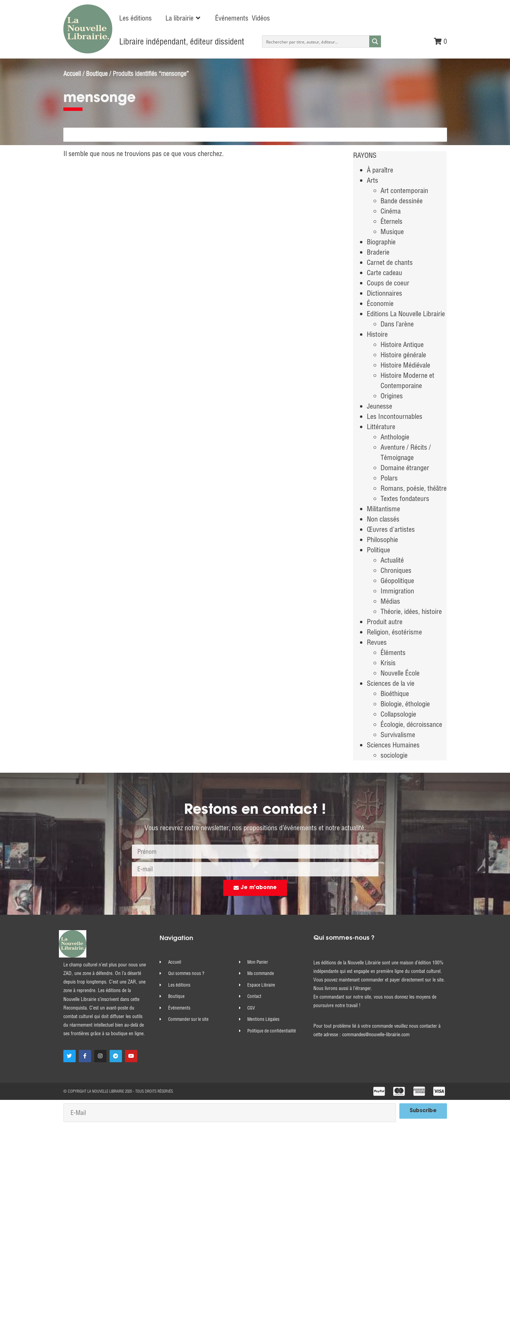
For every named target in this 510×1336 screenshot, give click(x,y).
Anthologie (395, 437)
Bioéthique (395, 693)
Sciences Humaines (393, 745)
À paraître (380, 170)
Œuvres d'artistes (391, 529)
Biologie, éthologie (405, 703)
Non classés (383, 519)
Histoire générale (403, 354)
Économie (380, 303)
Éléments (393, 652)
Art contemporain (404, 190)
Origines (392, 395)
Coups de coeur (388, 283)
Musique (392, 231)
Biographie (381, 241)
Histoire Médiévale (405, 365)
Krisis (388, 662)
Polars (389, 478)
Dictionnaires (384, 293)
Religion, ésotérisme (394, 632)
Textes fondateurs (405, 498)
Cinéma (391, 211)
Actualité (392, 560)
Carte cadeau (384, 272)
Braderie (378, 252)
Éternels (391, 221)
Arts (372, 180)
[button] (183, 18)
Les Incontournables (394, 416)
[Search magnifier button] (375, 41)
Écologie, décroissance (411, 724)
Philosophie (382, 539)
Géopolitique (397, 580)
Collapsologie (398, 714)
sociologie (394, 755)
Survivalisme (398, 734)
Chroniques (396, 570)
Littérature (381, 426)
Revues (377, 642)
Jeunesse (379, 406)
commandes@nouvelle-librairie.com (376, 1034)
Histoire (377, 334)
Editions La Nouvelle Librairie (406, 313)
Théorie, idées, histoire (411, 611)
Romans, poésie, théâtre (414, 488)
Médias (390, 601)
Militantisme (383, 508)
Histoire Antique (402, 344)
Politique (378, 549)
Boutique (97, 74)
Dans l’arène (397, 324)
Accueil (72, 74)
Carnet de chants (390, 262)
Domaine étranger (405, 467)
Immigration (397, 591)
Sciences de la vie (390, 683)
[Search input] (316, 41)
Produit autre (384, 621)
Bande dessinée (402, 200)
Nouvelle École (400, 673)
